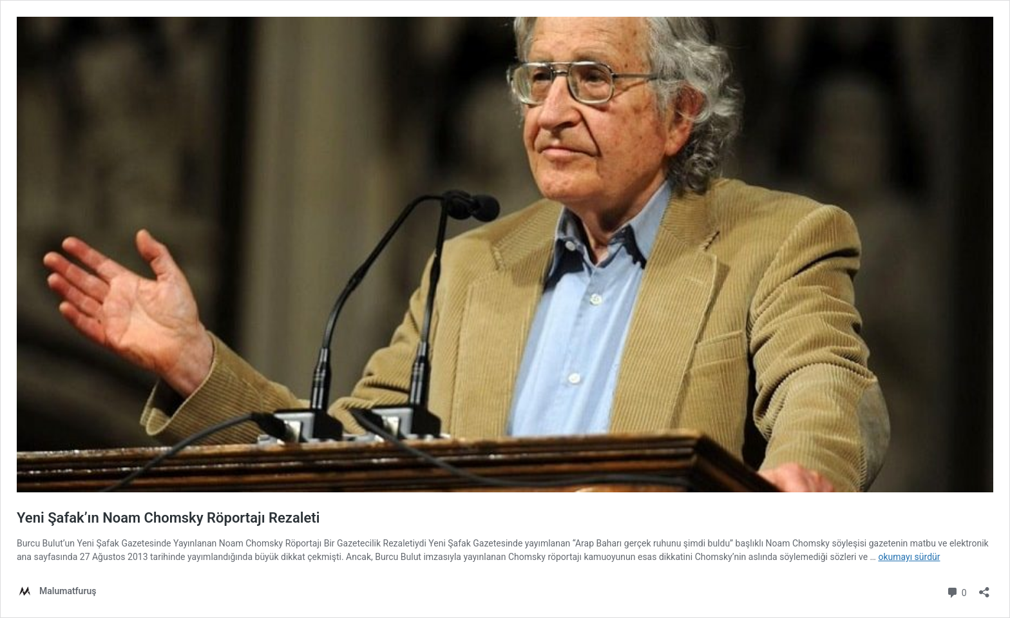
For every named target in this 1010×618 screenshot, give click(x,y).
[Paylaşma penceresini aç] (984, 588)
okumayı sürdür (909, 557)
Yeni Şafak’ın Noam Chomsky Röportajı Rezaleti (168, 518)
